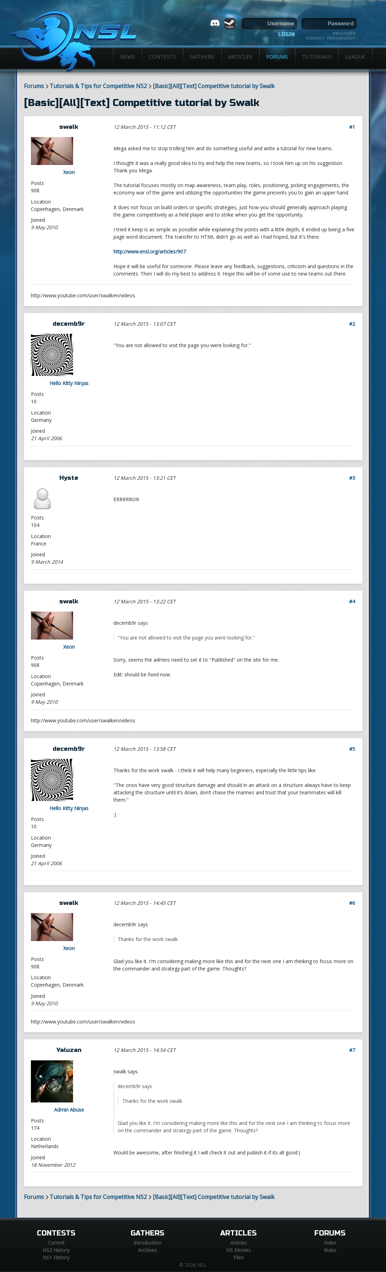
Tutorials (316, 56)
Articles (240, 56)
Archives (147, 1250)
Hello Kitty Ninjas (69, 383)
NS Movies (238, 1250)
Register (344, 33)
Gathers (202, 56)
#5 (352, 749)
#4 (352, 601)
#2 (352, 323)
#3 (352, 478)
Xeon (69, 172)
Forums (277, 56)
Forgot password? (331, 38)
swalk (68, 127)
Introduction (147, 1242)
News (127, 56)
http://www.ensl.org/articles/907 (149, 251)
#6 (352, 903)
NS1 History (56, 1257)
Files (239, 1257)
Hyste (68, 478)
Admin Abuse (69, 1109)
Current (56, 1242)
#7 (352, 1050)
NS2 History (56, 1250)
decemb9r (69, 323)
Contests (162, 56)
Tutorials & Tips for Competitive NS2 (98, 86)
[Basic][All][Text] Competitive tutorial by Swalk (214, 86)
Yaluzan (69, 1050)
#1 (352, 127)
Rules (330, 1250)
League (355, 56)
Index (330, 1242)
